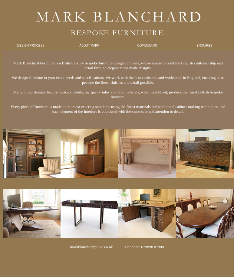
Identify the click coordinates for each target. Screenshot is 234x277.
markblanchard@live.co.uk (91, 247)
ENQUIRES (204, 45)
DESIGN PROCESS (30, 45)
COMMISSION (147, 45)
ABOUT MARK (89, 45)
